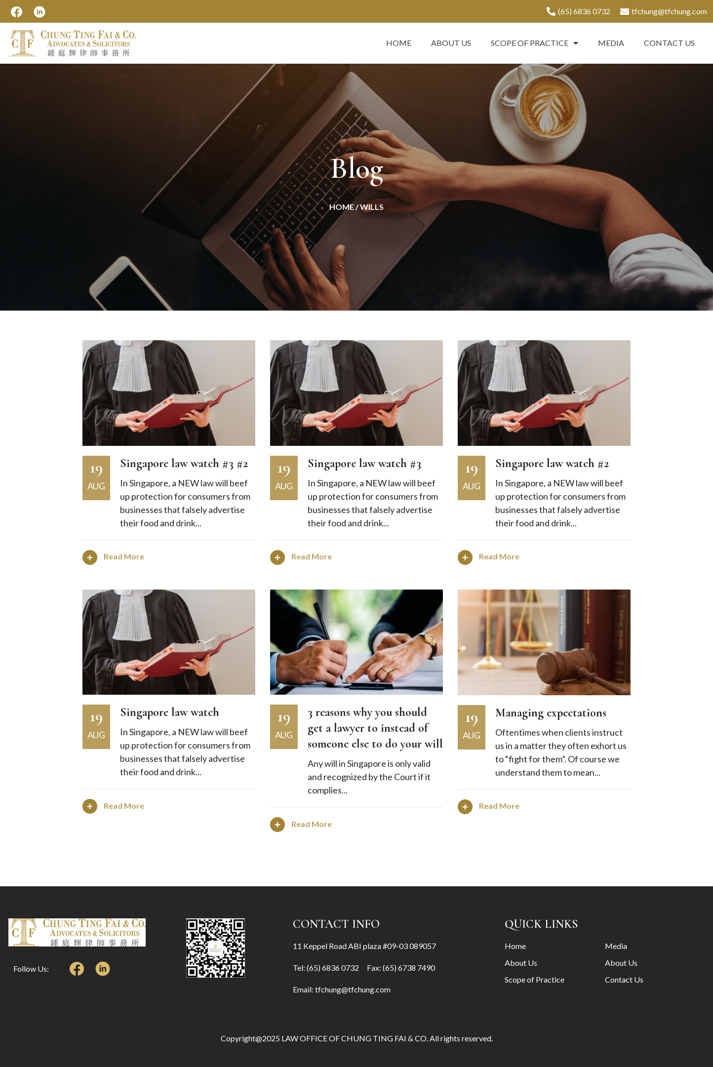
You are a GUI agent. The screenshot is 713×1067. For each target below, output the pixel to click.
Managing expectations (550, 713)
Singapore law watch (169, 712)
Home (398, 42)
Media (611, 42)
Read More (113, 556)
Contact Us (669, 42)
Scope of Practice (534, 43)
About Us (451, 42)
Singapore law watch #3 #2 (184, 463)
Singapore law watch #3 (364, 463)
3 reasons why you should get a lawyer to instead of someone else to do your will (375, 728)
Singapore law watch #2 (552, 463)
